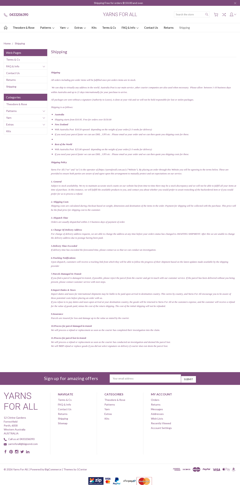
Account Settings (161, 426)
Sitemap (63, 422)
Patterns (47, 27)
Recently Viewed (161, 422)
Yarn (64, 27)
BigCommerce (53, 468)
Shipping (184, 27)
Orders (155, 398)
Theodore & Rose (23, 27)
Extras (80, 27)
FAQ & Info (130, 27)
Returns (169, 27)
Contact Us (151, 27)
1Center (82, 468)
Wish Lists (157, 417)
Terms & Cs (109, 27)
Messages (157, 407)
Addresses (157, 412)
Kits (94, 27)
